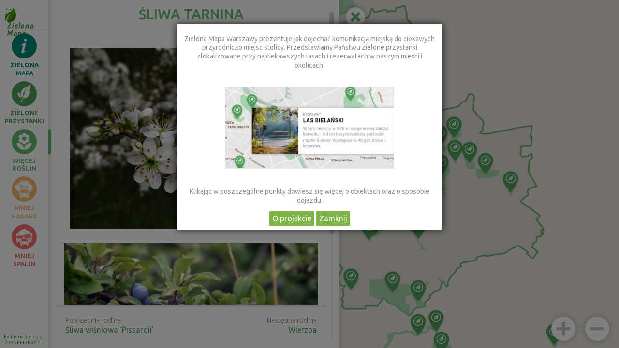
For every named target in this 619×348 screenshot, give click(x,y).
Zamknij (333, 218)
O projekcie (291, 218)
